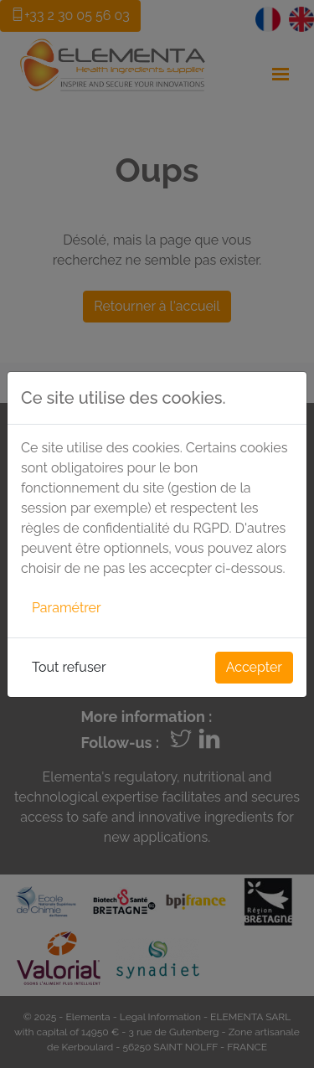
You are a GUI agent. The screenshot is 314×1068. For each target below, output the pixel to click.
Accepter (254, 667)
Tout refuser (69, 667)
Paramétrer (66, 608)
